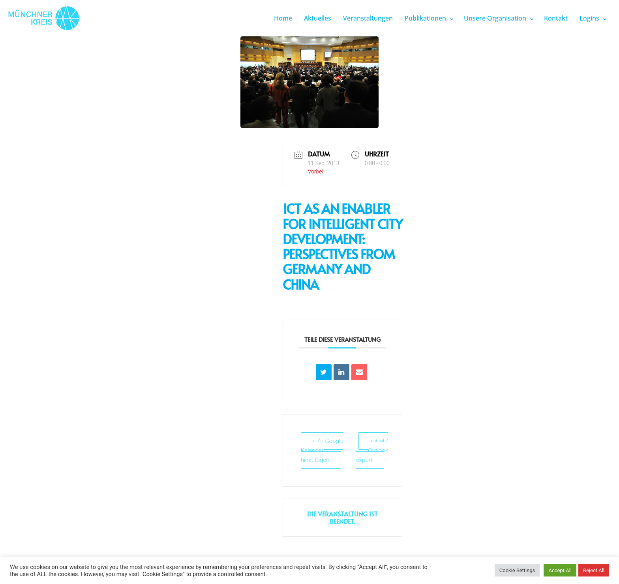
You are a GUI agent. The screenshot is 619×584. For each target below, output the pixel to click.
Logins (589, 18)
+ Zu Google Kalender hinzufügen (322, 450)
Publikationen (425, 18)
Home (283, 18)
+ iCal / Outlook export (372, 450)
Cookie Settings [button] (517, 570)
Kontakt (556, 18)
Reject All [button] (593, 570)
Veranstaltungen (368, 18)
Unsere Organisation (495, 18)
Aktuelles (317, 18)
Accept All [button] (560, 570)
